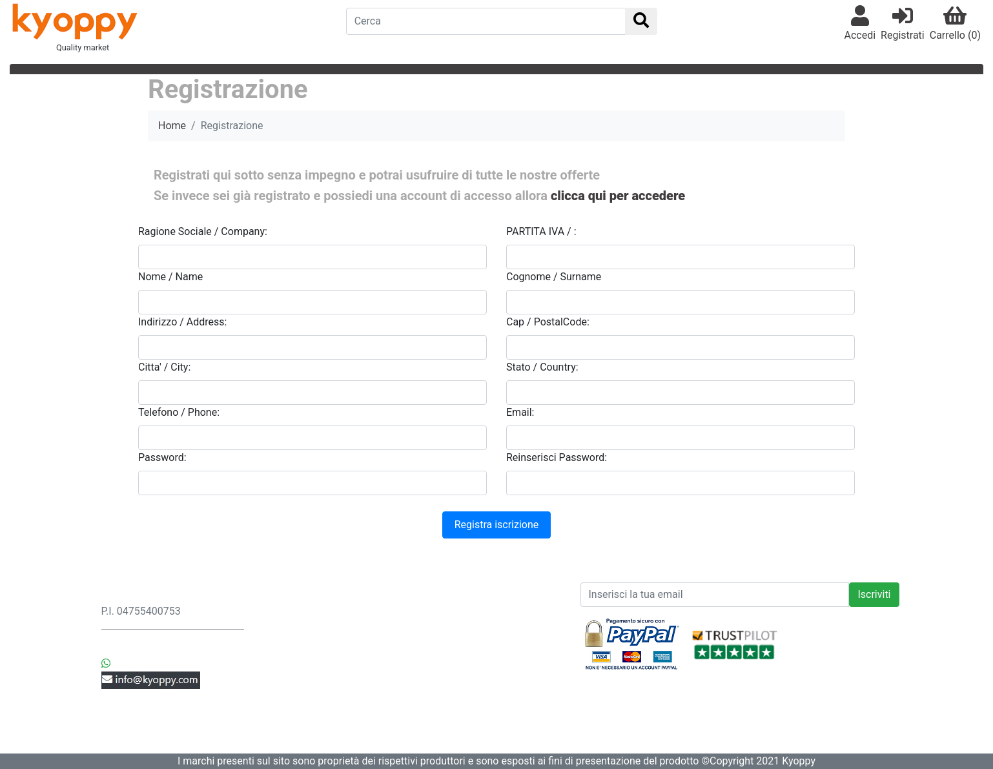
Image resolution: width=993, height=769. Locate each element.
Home (172, 125)
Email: (520, 412)
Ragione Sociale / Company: (202, 231)
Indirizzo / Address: (182, 322)
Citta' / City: (164, 367)
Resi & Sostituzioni (306, 626)
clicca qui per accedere (618, 195)
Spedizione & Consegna (317, 596)
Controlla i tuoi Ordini (311, 688)
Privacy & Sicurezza (308, 611)
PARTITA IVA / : (541, 231)
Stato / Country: (542, 367)
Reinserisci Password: (556, 457)
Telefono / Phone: (179, 412)
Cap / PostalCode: (547, 322)
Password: (162, 457)
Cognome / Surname (553, 277)
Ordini (277, 642)
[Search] (486, 21)
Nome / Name (170, 277)
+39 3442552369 (153, 648)
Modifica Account (303, 704)
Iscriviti (873, 594)
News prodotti (457, 596)
